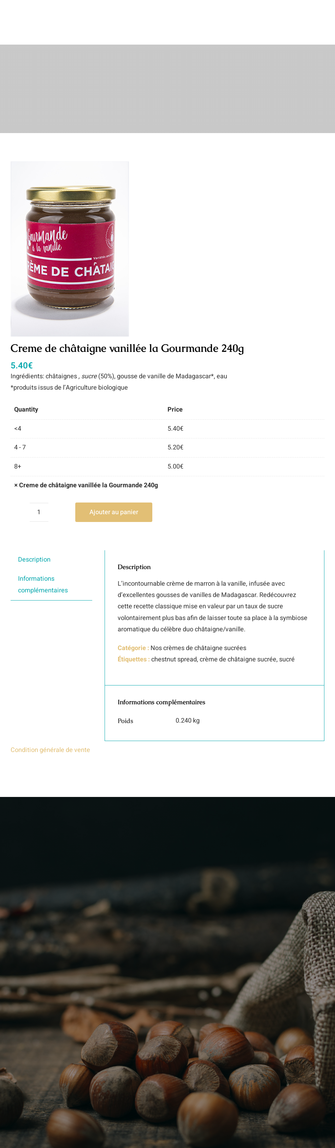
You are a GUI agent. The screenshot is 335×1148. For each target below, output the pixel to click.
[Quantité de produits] (39, 512)
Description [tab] (34, 559)
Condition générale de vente (50, 750)
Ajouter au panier (113, 512)
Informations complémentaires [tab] (43, 584)
